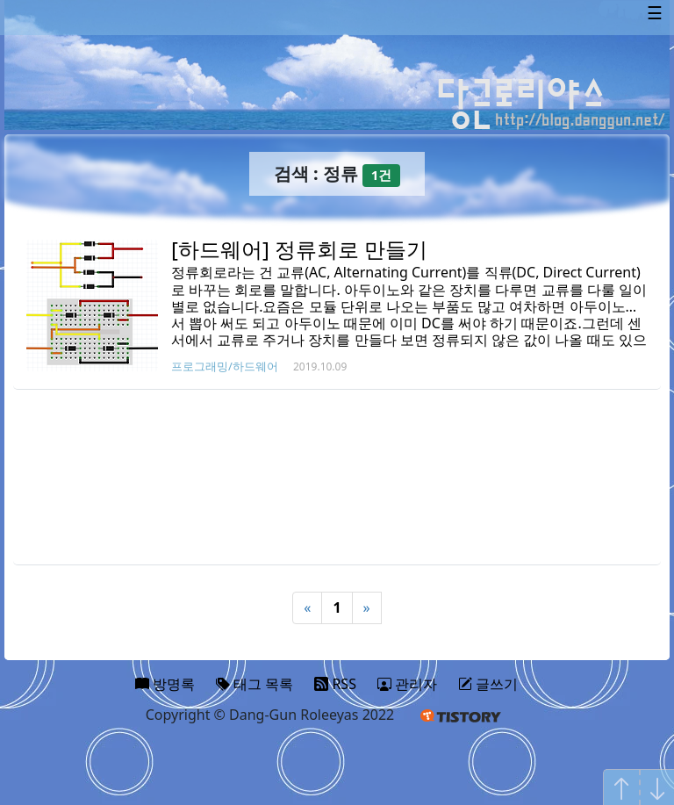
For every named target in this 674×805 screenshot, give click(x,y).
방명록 (165, 684)
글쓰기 (488, 684)
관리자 (407, 684)
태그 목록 (254, 684)
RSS (335, 684)
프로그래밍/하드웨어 (224, 366)
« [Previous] (307, 607)
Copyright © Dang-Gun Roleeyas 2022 (270, 714)
